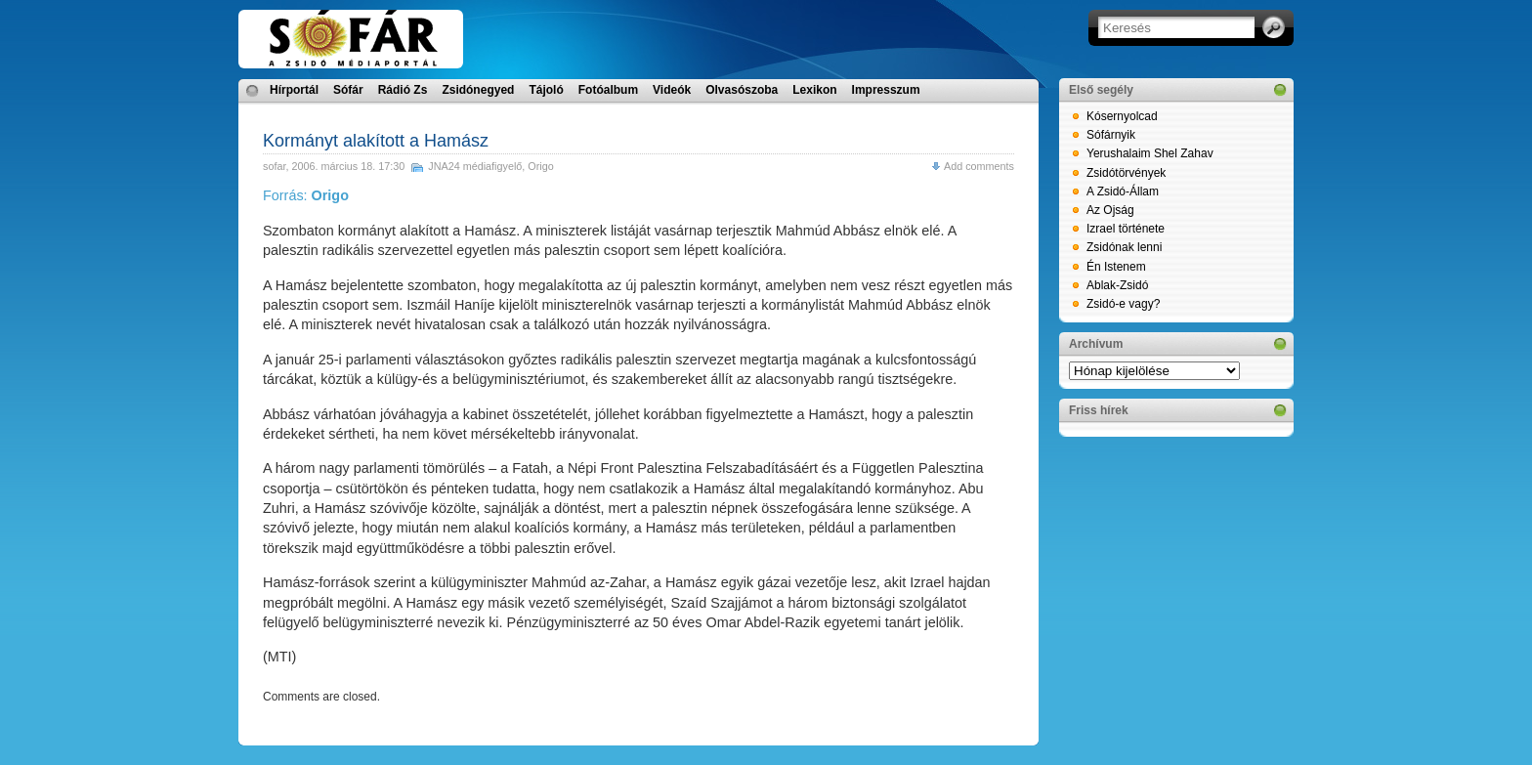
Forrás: (306, 195)
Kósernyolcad (1122, 116)
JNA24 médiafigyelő (475, 166)
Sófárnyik (1110, 135)
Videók (672, 90)
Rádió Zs (403, 90)
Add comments (979, 166)
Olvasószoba (741, 90)
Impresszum (886, 90)
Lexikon (814, 90)
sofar (274, 166)
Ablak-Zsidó (1117, 285)
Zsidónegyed (478, 90)
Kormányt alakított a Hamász (376, 140)
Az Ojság (1110, 210)
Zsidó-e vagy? (1123, 304)
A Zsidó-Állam (1122, 191)
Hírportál (294, 90)
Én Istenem (1116, 267)
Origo (540, 166)
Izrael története (1125, 228)
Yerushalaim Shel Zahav (1149, 153)
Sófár (348, 90)
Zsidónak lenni (1124, 247)
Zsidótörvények (1126, 173)
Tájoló (546, 90)
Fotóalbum (608, 90)
